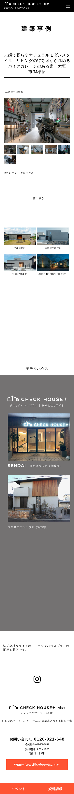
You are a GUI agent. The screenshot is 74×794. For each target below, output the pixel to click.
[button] (67, 120)
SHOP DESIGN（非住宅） (52, 274)
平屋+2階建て (19, 274)
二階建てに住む (14, 91)
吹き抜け (28, 172)
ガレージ (11, 172)
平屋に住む (20, 248)
